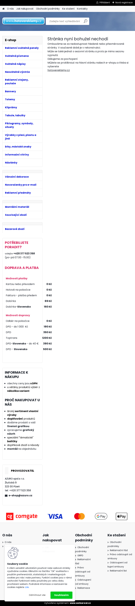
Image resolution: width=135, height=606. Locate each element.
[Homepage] (3, 9)
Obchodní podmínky (48, 8)
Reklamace (83, 588)
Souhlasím (61, 595)
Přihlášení (105, 2)
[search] (85, 22)
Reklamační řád (119, 550)
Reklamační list (118, 570)
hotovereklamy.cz (59, 70)
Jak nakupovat (25, 8)
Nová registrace (124, 2)
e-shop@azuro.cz (20, 495)
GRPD (80, 555)
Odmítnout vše (37, 595)
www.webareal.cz (80, 603)
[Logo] (23, 21)
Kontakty (82, 8)
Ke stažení (68, 8)
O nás (10, 8)
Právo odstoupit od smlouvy (82, 571)
